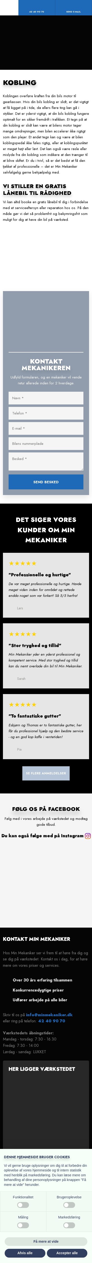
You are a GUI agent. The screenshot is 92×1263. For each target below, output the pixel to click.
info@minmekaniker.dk (49, 1015)
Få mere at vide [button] (46, 1241)
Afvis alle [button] (24, 1253)
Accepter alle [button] (67, 1253)
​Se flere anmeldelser (46, 773)
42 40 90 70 (51, 1021)
